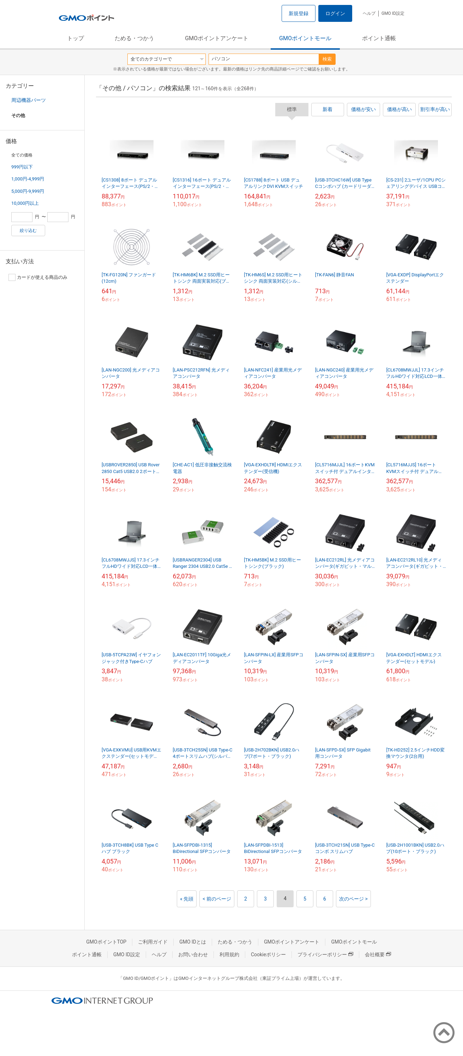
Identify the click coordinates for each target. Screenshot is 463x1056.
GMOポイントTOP (106, 942)
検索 (327, 59)
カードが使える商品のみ (37, 277)
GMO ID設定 (392, 13)
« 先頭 (186, 899)
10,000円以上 (25, 203)
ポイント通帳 (379, 38)
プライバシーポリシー (325, 954)
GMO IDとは (192, 942)
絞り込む (28, 230)
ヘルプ (369, 13)
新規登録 (298, 13)
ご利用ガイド (153, 942)
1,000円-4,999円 (27, 179)
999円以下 (22, 167)
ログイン (335, 13)
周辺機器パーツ (28, 100)
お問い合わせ (193, 954)
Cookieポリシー (268, 954)
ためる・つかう (134, 38)
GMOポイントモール (305, 38)
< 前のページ (217, 899)
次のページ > (353, 899)
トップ (75, 38)
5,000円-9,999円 (27, 191)
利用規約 (229, 954)
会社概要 (378, 954)
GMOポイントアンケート (216, 38)
